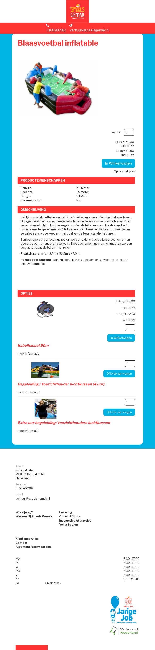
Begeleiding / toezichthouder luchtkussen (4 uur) (61, 334)
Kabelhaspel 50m (33, 296)
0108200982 (56, 29)
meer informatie (29, 304)
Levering (65, 463)
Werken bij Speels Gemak (34, 467)
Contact (21, 494)
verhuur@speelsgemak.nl (89, 29)
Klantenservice (27, 490)
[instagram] (139, 647)
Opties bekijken (123, 104)
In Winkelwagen (117, 96)
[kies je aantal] (129, 278)
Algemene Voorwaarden (33, 498)
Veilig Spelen (68, 475)
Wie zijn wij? (24, 463)
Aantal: (126, 51)
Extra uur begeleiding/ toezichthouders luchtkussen (64, 372)
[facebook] (132, 647)
